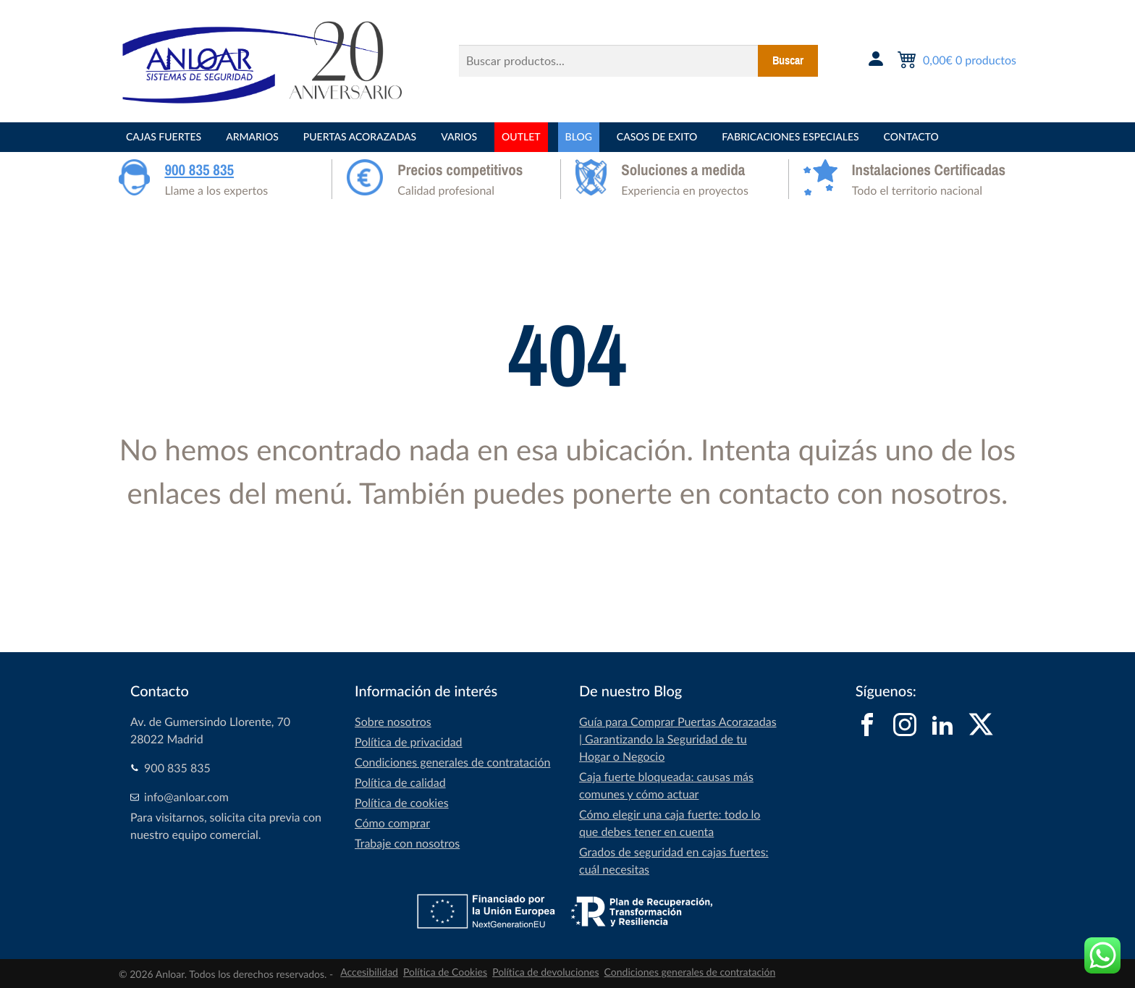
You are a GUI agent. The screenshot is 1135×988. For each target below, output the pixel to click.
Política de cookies (402, 803)
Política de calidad (400, 782)
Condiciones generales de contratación (452, 762)
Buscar (787, 61)
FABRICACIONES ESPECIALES (790, 137)
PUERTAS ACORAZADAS (359, 137)
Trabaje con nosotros (407, 843)
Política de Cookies (445, 972)
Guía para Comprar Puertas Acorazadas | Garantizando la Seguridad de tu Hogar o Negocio (678, 739)
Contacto (911, 137)
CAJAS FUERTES (163, 137)
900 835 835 (199, 170)
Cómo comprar (392, 823)
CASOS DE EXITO (657, 137)
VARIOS (459, 137)
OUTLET (521, 137)
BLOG (578, 137)
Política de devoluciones (545, 972)
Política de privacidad (409, 742)
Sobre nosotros (393, 722)
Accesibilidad (369, 972)
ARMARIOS (252, 137)
